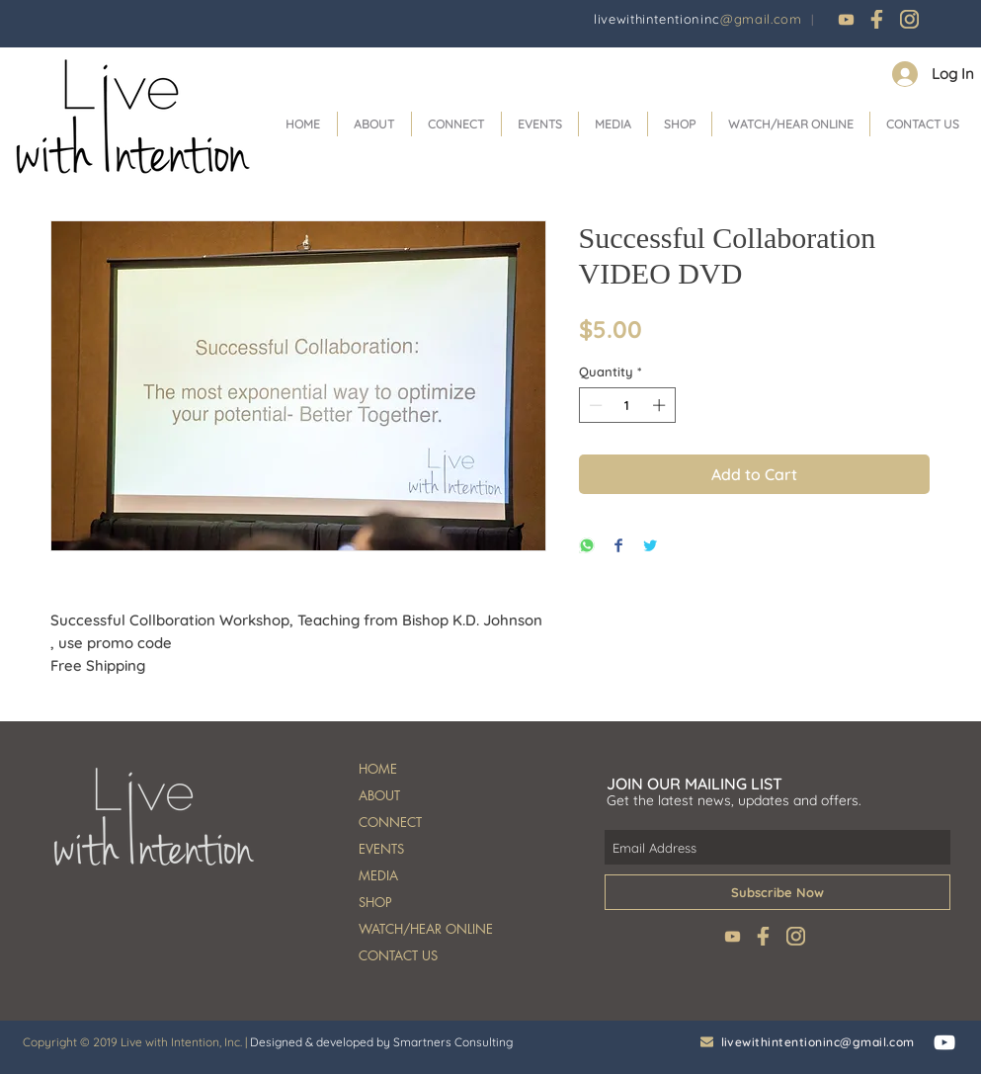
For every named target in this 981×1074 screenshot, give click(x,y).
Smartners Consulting (453, 1041)
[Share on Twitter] (650, 546)
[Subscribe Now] (777, 892)
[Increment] (661, 405)
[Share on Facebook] (618, 546)
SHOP (375, 902)
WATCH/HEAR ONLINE (426, 929)
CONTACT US (398, 955)
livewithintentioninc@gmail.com (818, 1041)
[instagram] (909, 19)
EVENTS (381, 849)
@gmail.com (761, 19)
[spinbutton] (627, 405)
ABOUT (379, 795)
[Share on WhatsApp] (587, 546)
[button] (456, 124)
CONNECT (390, 822)
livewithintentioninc (657, 19)
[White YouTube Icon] (944, 1042)
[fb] (877, 19)
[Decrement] (594, 405)
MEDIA (378, 875)
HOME (378, 769)
